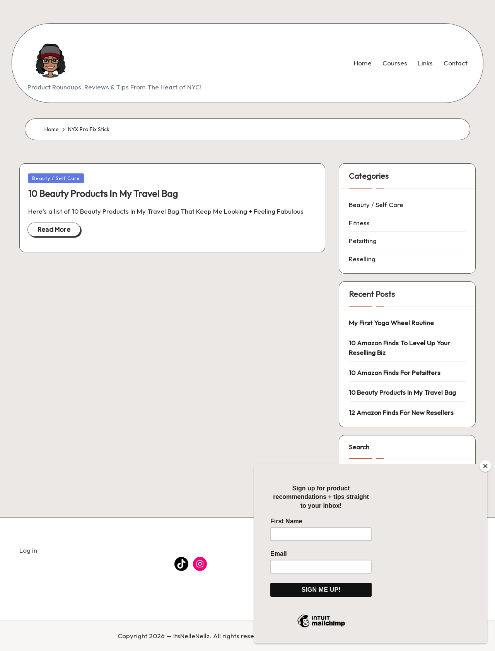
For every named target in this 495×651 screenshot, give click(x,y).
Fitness (359, 223)
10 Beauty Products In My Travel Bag (103, 193)
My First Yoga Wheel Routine (391, 323)
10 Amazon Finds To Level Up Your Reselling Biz (399, 348)
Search (359, 447)
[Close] (485, 466)
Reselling (362, 259)
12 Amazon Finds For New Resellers (401, 412)
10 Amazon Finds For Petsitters (394, 372)
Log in (28, 550)
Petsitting (363, 240)
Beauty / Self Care (56, 178)
